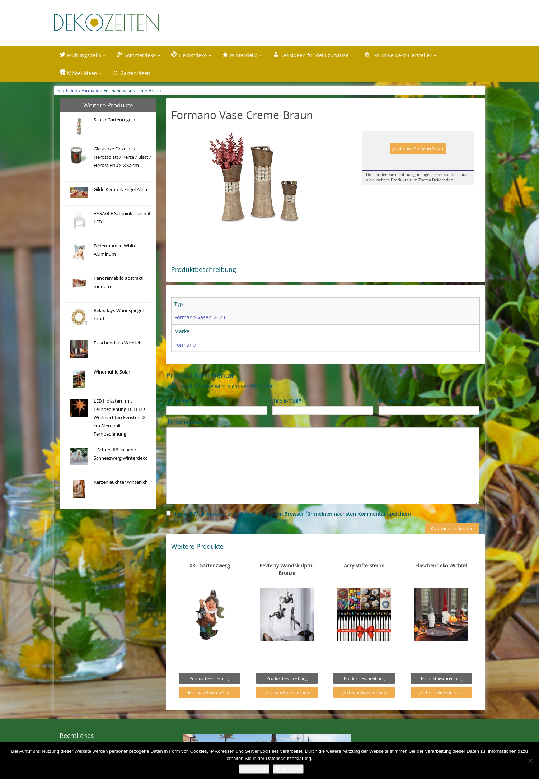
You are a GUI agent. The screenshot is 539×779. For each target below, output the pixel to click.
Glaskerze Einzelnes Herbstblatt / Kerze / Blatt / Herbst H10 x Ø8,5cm (122, 157)
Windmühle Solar (112, 372)
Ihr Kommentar (184, 421)
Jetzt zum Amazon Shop (418, 148)
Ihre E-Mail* (286, 400)
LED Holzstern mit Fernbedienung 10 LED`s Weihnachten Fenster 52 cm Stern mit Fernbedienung (119, 417)
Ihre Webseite (395, 400)
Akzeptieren (254, 768)
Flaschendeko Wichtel (117, 343)
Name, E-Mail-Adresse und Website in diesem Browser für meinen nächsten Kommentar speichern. (292, 513)
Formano (90, 90)
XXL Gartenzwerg (209, 565)
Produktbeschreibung (209, 678)
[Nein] (530, 760)
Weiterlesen (288, 768)
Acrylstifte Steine (364, 565)
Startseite (67, 90)
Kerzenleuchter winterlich (121, 482)
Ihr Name (179, 400)
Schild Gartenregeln (114, 120)
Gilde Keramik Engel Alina (120, 189)
